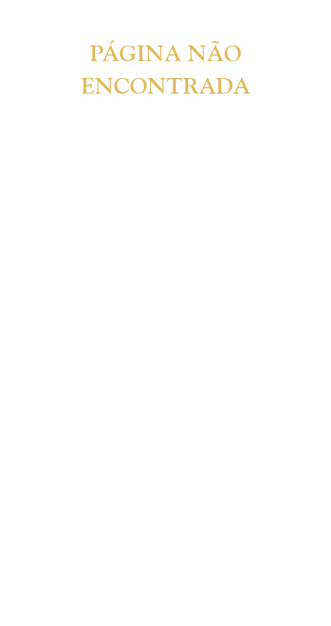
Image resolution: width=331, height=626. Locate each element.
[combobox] (112, 107)
